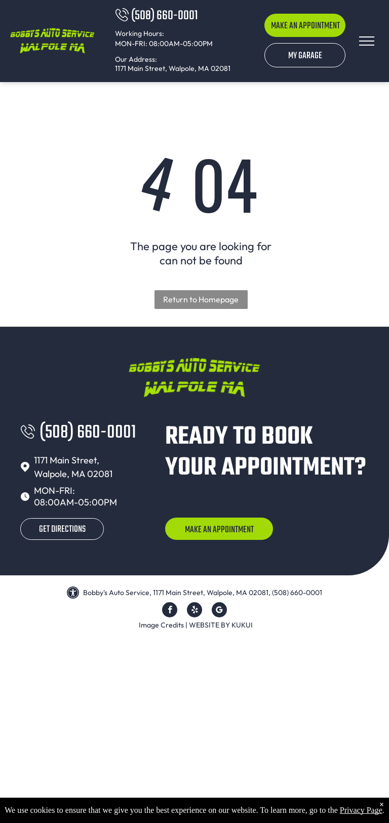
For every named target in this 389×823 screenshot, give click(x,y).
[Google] (219, 611)
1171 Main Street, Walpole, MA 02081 (172, 68)
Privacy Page (361, 810)
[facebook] (169, 611)
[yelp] (194, 611)
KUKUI (242, 625)
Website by (209, 625)
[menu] (367, 41)
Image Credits (161, 625)
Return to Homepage (201, 299)
